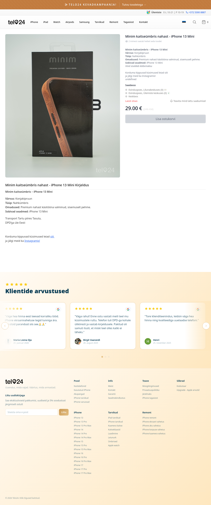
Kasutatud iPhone (82, 390)
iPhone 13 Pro (80, 421)
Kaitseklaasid (114, 429)
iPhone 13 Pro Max (82, 425)
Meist (110, 386)
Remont (113, 22)
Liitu (63, 412)
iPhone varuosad (82, 402)
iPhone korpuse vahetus (153, 429)
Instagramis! (149, 75)
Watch (56, 22)
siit (166, 72)
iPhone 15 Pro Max (82, 449)
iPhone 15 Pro (80, 445)
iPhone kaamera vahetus (153, 433)
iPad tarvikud (114, 417)
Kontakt (143, 22)
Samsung (84, 22)
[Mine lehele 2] (105, 357)
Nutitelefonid (80, 386)
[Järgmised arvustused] (206, 325)
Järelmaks (146, 394)
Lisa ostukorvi (165, 119)
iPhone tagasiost (150, 398)
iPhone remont (149, 417)
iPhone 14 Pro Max (82, 437)
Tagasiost (128, 22)
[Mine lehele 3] (109, 357)
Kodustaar (181, 386)
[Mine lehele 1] (102, 357)
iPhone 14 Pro (80, 433)
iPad (45, 22)
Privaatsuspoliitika (150, 390)
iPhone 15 (78, 441)
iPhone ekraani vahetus (153, 421)
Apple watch (114, 445)
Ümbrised (112, 441)
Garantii (112, 394)
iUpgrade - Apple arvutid (188, 390)
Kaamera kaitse (115, 425)
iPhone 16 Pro (80, 457)
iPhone (34, 22)
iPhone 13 (78, 417)
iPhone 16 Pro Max (82, 461)
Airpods (69, 22)
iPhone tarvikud (81, 398)
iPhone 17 (78, 465)
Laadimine (113, 433)
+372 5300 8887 (196, 12)
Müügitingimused (150, 386)
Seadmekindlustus (116, 398)
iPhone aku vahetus (151, 425)
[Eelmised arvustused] (5, 325)
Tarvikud (99, 22)
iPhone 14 (78, 429)
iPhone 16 (78, 453)
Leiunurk (112, 437)
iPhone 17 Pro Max (82, 473)
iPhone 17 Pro (80, 469)
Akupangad (79, 394)
